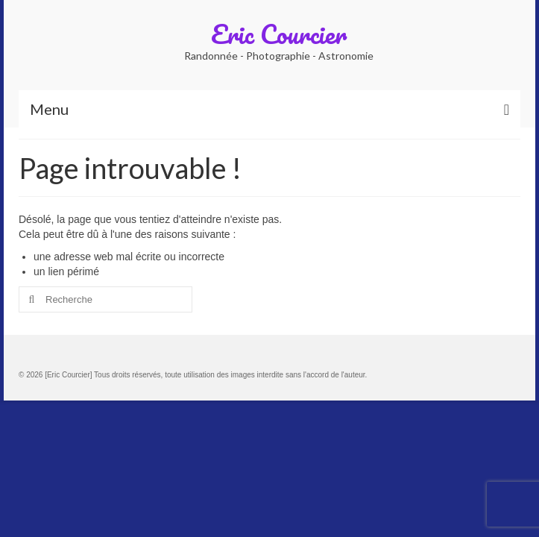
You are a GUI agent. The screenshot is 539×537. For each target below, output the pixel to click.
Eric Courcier (279, 33)
